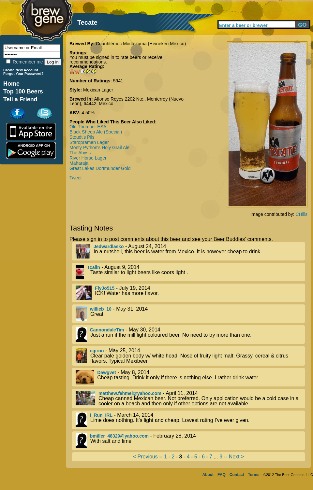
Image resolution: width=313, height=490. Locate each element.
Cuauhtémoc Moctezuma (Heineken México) (141, 43)
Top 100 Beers (23, 91)
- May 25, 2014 (190, 356)
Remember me (24, 61)
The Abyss (80, 152)
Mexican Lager (98, 89)
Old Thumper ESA (87, 126)
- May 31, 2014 (190, 313)
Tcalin (93, 267)
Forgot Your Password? (23, 74)
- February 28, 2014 (190, 440)
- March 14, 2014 (190, 420)
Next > (236, 456)
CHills (301, 214)
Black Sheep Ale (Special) (95, 131)
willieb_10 (101, 309)
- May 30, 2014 (190, 334)
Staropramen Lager (89, 142)
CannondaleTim (107, 329)
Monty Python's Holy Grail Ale (99, 147)
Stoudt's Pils (82, 137)
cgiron (97, 350)
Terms (254, 474)
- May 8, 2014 (190, 377)
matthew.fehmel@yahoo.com (129, 393)
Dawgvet (106, 372)
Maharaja (78, 163)
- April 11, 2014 (190, 398)
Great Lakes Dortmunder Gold (100, 168)
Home (11, 83)
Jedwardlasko (109, 246)
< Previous (145, 456)
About (208, 474)
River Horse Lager (88, 158)
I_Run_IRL (101, 415)
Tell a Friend (20, 99)
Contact (237, 474)
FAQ (221, 474)
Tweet (75, 177)
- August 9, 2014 (190, 272)
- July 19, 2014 (190, 293)
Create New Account (20, 70)
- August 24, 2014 (190, 251)
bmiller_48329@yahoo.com (119, 436)
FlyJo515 (104, 288)
